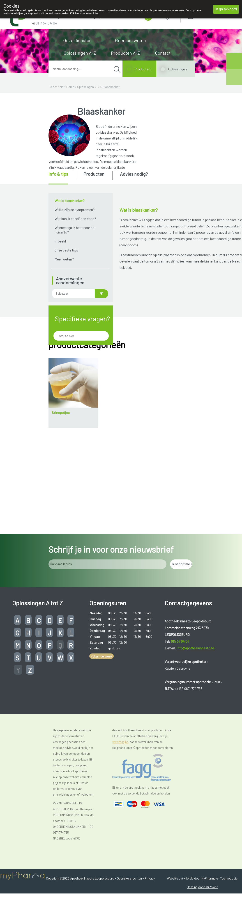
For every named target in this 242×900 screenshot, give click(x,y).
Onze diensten (77, 40)
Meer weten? (64, 259)
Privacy (150, 858)
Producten (142, 69)
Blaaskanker (111, 87)
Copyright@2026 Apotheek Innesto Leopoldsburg (80, 858)
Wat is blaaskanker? (70, 200)
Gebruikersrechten (129, 858)
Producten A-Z (125, 53)
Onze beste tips (66, 250)
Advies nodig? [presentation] (134, 174)
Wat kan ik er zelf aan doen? (75, 218)
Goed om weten (130, 40)
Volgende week (101, 635)
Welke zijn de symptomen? (75, 209)
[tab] (61, 177)
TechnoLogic (228, 858)
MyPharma (208, 858)
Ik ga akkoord (226, 9)
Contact (163, 53)
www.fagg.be (120, 721)
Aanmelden (206, 15)
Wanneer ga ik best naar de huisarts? (74, 229)
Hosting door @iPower (202, 866)
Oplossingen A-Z (80, 53)
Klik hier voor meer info (84, 13)
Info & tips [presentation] (58, 174)
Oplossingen (177, 69)
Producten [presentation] (93, 174)
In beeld (60, 241)
